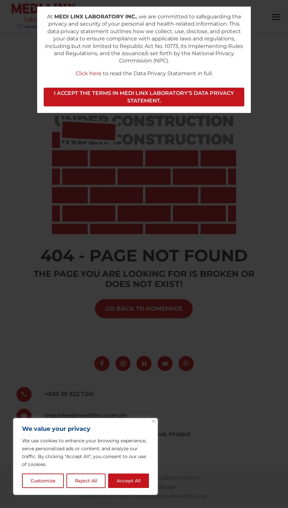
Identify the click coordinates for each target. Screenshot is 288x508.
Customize (43, 481)
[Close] (153, 421)
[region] (85, 456)
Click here (89, 73)
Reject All (86, 481)
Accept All (129, 481)
